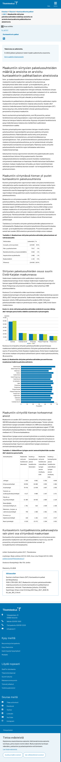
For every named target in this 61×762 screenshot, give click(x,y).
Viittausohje (10, 573)
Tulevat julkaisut (8, 684)
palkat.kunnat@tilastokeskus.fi (13, 558)
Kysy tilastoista (7, 647)
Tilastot (12, 12)
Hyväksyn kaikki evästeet (13, 755)
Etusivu (4, 12)
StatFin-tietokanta (8, 669)
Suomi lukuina (7, 677)
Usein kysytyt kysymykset (11, 651)
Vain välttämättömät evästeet (34, 755)
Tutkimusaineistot (8, 688)
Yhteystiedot (8, 730)
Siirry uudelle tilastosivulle (14, 57)
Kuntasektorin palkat (25, 12)
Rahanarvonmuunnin (9, 680)
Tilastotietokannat (8, 673)
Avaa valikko (7, 26)
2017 (4, 14)
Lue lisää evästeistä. (10, 749)
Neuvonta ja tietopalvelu (11, 643)
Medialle (5, 655)
